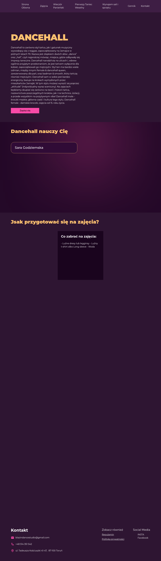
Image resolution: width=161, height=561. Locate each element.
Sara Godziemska (29, 148)
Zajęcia (44, 6)
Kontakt (145, 6)
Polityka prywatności (113, 539)
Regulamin (108, 534)
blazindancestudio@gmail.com (32, 537)
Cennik (131, 6)
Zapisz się (25, 110)
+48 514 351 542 (24, 544)
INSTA (141, 534)
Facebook (143, 538)
